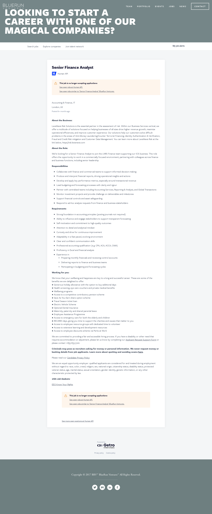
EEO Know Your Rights (62, 384)
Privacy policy (99, 453)
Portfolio (143, 6)
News (182, 6)
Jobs (172, 6)
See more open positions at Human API (77, 421)
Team (129, 6)
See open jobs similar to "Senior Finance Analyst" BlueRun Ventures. (86, 91)
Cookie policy (110, 453)
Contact (200, 6)
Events (159, 6)
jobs (32, 46)
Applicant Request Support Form (141, 339)
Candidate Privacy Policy (78, 357)
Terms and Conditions (106, 478)
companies (52, 46)
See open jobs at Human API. (71, 87)
